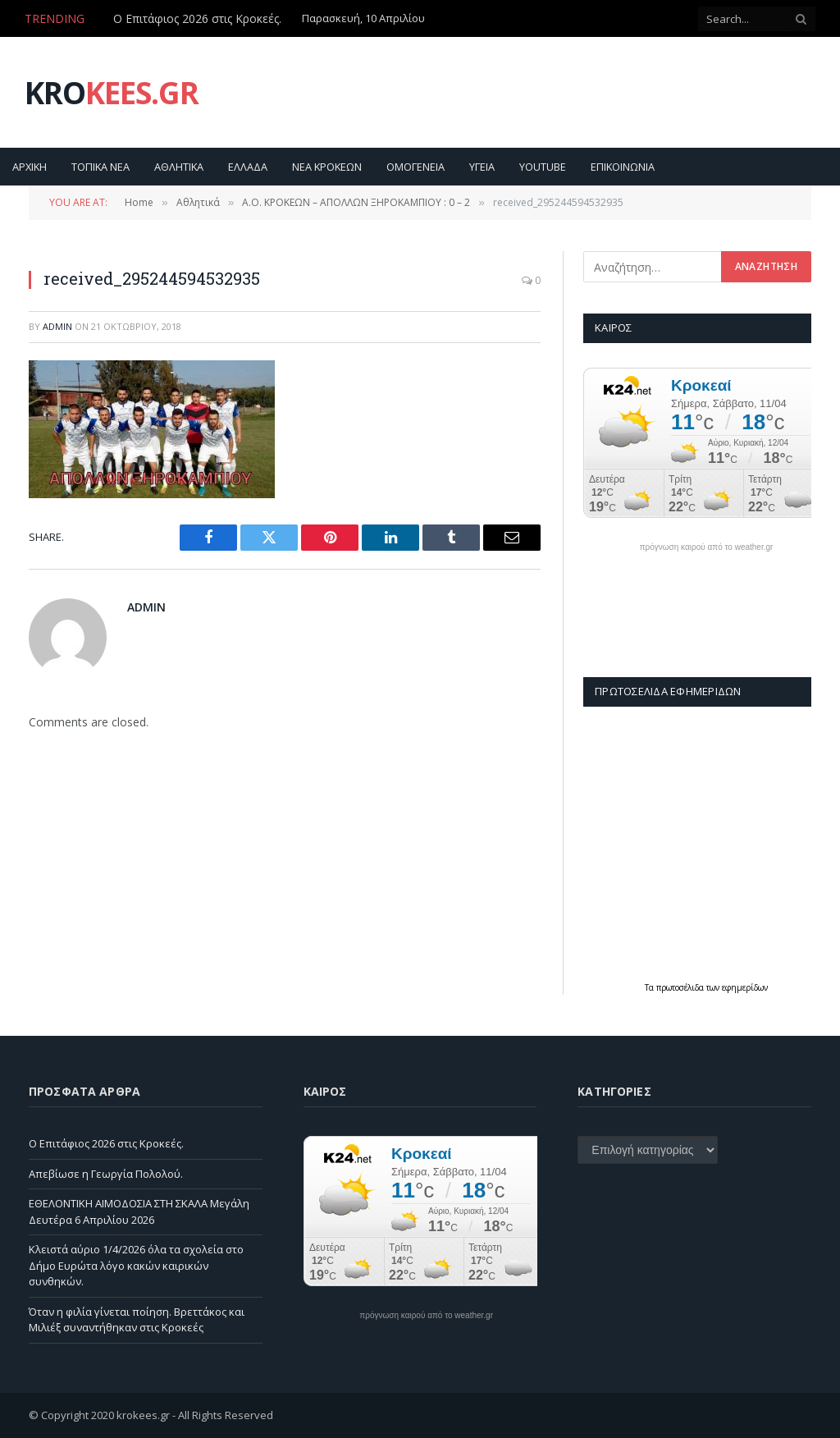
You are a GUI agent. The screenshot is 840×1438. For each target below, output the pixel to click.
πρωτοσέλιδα (681, 987)
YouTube (542, 166)
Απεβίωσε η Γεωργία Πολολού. (106, 1173)
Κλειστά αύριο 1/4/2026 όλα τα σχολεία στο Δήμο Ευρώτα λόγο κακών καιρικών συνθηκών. (136, 1265)
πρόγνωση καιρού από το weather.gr (707, 547)
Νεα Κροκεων (327, 166)
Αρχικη (29, 166)
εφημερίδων (745, 987)
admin (57, 326)
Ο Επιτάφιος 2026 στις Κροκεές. (197, 18)
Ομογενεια (415, 166)
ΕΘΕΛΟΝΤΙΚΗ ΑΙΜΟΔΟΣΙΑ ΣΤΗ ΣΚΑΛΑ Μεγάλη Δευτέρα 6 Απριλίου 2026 (139, 1211)
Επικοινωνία (623, 166)
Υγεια (482, 166)
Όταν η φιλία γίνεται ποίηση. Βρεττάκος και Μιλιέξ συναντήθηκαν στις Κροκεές (136, 1319)
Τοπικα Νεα (100, 166)
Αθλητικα (178, 166)
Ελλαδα (247, 166)
